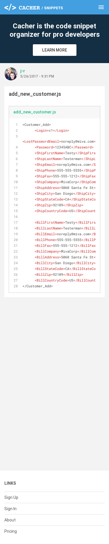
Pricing (10, 531)
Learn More (54, 50)
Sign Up (11, 497)
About (10, 520)
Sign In (10, 508)
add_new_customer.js (34, 112)
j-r (22, 70)
